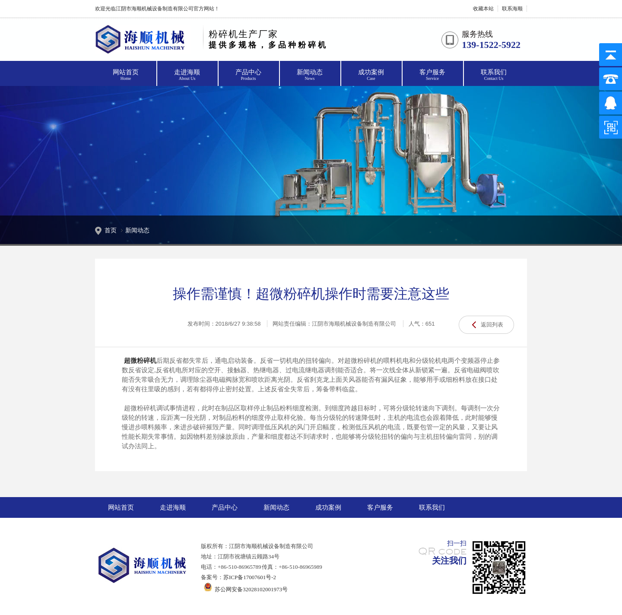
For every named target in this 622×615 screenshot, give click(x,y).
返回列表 (492, 324)
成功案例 (371, 75)
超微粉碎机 (140, 360)
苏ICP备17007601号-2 (249, 577)
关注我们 (449, 560)
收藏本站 (483, 9)
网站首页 (126, 75)
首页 (111, 230)
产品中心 (248, 75)
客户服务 (432, 75)
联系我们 (494, 75)
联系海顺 (512, 9)
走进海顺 (187, 75)
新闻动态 (310, 75)
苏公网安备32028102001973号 (244, 589)
